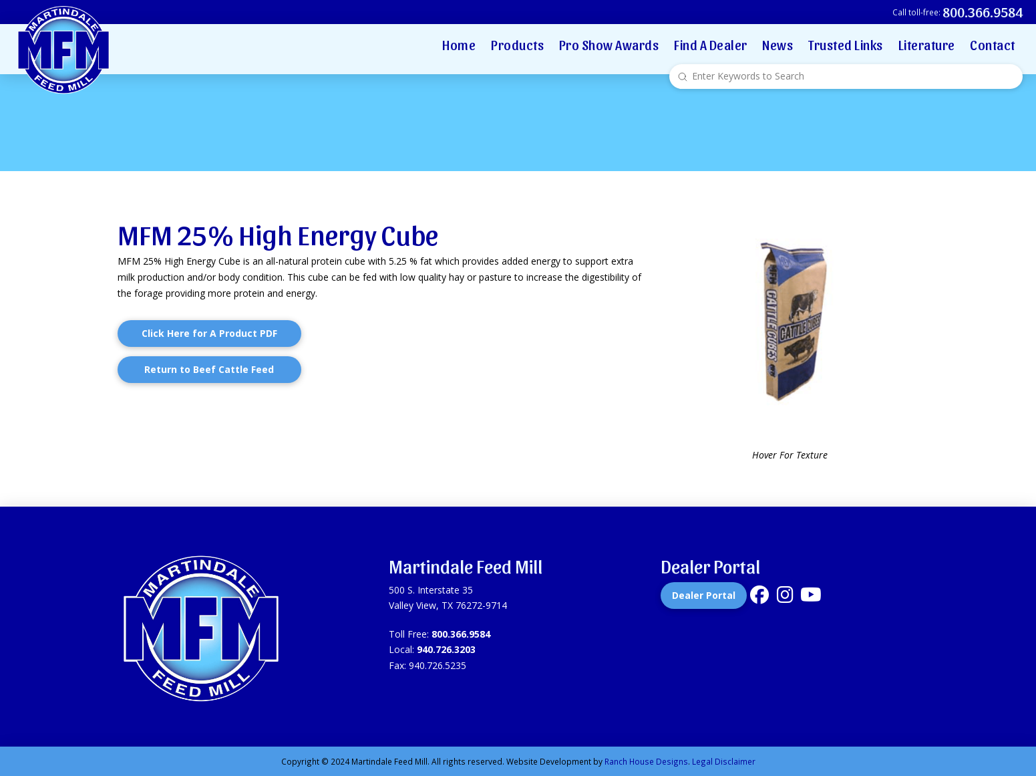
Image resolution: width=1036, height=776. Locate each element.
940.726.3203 (446, 649)
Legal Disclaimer (723, 761)
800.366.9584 (460, 634)
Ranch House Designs (646, 761)
